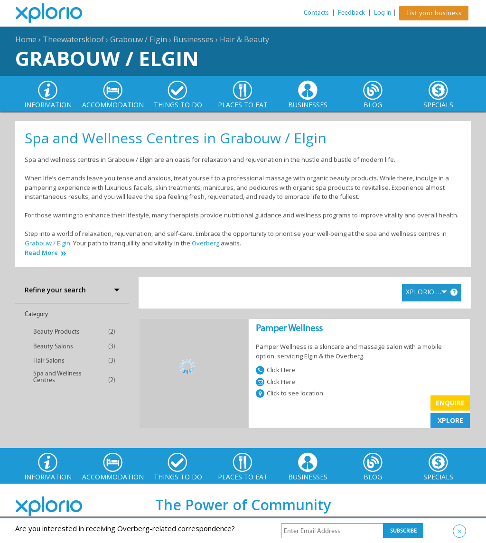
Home (26, 39)
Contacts (316, 13)
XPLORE (450, 420)
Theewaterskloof (73, 39)
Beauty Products (56, 332)
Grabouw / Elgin (138, 39)
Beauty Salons (53, 346)
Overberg (205, 243)
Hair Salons (49, 360)
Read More (41, 253)
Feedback (351, 13)
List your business (433, 13)
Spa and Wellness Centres (57, 376)
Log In (383, 13)
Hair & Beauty (244, 39)
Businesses (193, 39)
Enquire (450, 402)
